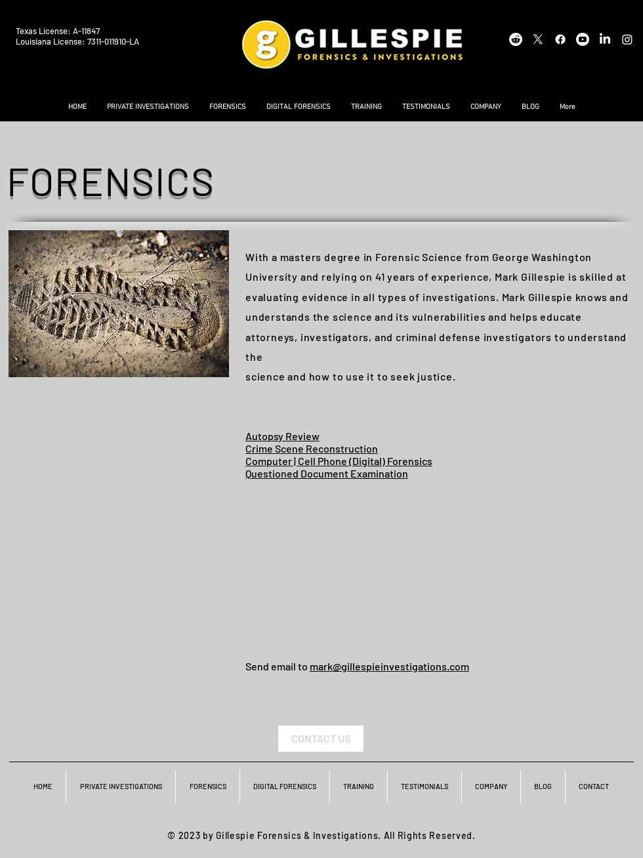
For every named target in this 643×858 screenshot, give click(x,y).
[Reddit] (515, 39)
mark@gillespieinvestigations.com (389, 666)
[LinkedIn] (605, 39)
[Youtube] (582, 39)
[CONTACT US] (320, 738)
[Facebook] (560, 39)
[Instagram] (627, 39)
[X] (538, 39)
